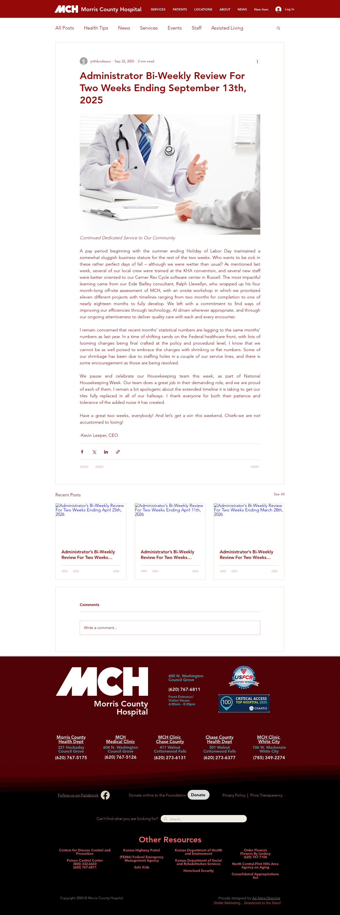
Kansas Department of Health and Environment (198, 852)
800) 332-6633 (85, 864)
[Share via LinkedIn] (106, 451)
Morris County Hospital (111, 9)
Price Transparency (266, 795)
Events (175, 28)
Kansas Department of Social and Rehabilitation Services (198, 862)
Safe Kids (141, 867)
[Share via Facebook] (82, 451)
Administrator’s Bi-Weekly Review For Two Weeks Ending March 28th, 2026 (246, 554)
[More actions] (257, 61)
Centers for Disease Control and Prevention (84, 852)
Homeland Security (198, 870)
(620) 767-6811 (85, 867)
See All (279, 494)
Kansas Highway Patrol (141, 850)
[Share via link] (118, 451)
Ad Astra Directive (266, 898)
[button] (158, 9)
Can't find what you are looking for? (127, 818)
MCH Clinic (170, 737)
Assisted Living (227, 28)
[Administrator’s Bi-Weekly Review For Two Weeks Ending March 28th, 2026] (249, 523)
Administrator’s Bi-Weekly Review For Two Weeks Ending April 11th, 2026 (167, 554)
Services (149, 28)
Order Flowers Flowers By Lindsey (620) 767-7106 (255, 853)
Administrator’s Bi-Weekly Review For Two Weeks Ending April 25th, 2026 (88, 554)
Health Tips (96, 28)
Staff (196, 28)
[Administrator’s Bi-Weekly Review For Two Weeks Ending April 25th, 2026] (91, 523)
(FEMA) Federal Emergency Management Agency (141, 859)
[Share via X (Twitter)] (94, 451)
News (124, 28)
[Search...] (203, 819)
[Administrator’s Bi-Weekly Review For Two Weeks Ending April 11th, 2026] (170, 523)
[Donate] (199, 795)
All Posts (64, 28)
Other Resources (170, 839)
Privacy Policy (233, 795)
